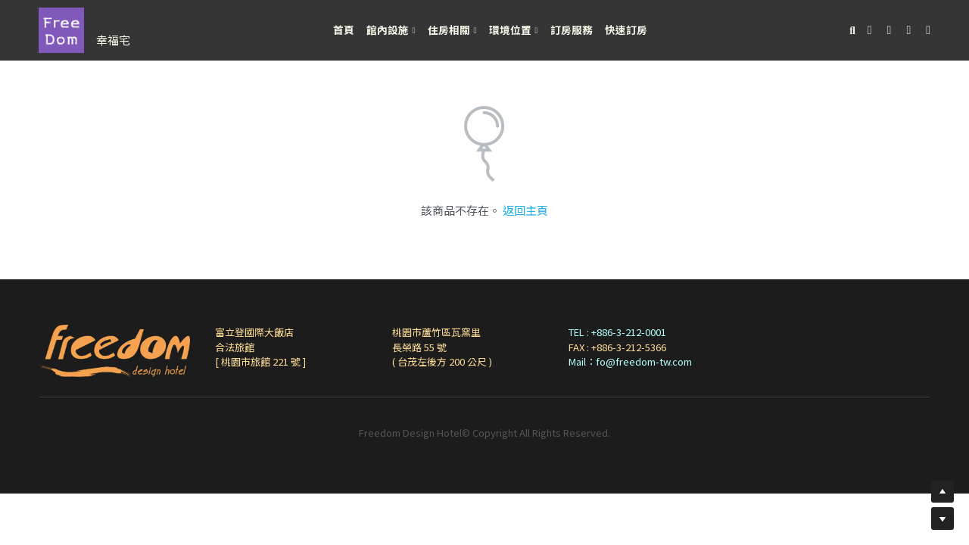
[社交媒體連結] (870, 30)
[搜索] (852, 30)
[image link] (61, 29)
